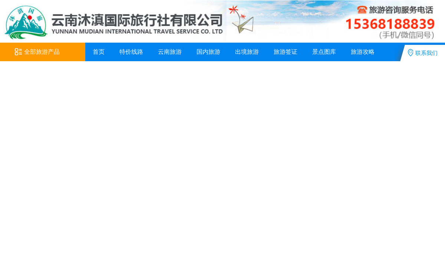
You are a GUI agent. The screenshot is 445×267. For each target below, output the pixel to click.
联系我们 (423, 52)
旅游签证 (285, 52)
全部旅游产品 (37, 52)
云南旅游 (170, 52)
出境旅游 (247, 52)
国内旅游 (208, 52)
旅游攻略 (363, 52)
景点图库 (324, 52)
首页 (99, 52)
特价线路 (131, 52)
